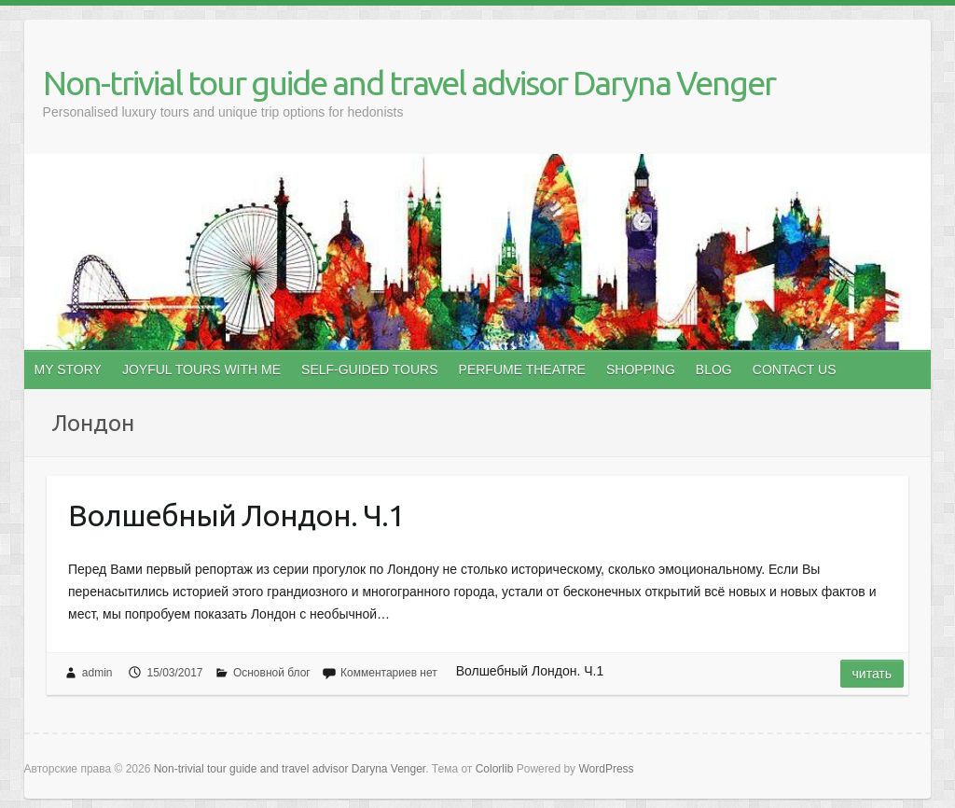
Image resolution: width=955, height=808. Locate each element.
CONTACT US (795, 369)
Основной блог (272, 672)
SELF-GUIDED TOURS (369, 369)
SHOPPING (640, 369)
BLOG (714, 369)
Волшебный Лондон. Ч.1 (236, 515)
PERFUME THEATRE (522, 369)
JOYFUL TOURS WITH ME (201, 369)
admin (97, 672)
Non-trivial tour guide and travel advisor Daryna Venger (409, 82)
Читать (872, 673)
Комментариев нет (388, 672)
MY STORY (68, 369)
